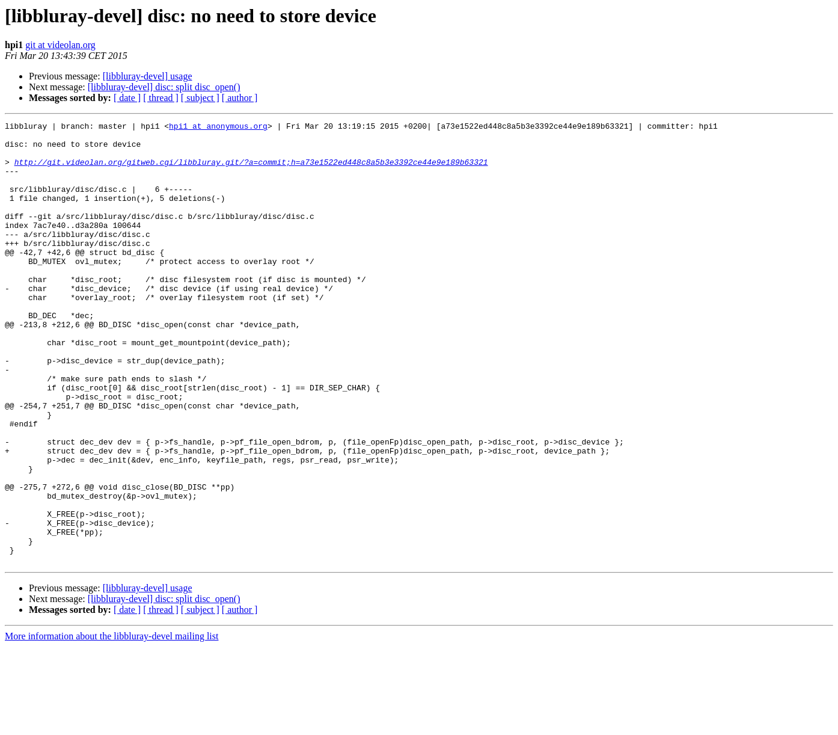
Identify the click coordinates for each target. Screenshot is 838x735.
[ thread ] (161, 98)
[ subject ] (200, 98)
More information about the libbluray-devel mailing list (111, 724)
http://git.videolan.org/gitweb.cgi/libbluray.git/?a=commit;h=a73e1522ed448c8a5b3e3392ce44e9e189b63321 (251, 170)
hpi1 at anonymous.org (218, 127)
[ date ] (127, 98)
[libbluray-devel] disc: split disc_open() (164, 87)
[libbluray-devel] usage (147, 76)
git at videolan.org (60, 45)
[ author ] (240, 98)
